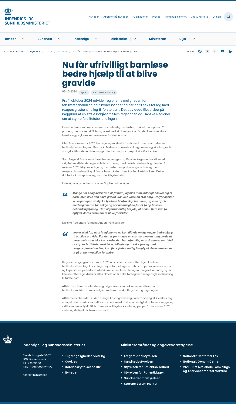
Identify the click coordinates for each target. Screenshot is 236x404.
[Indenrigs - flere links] (95, 39)
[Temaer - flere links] (22, 39)
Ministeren (157, 39)
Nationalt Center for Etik (200, 356)
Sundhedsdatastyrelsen (142, 378)
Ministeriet (118, 39)
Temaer (9, 39)
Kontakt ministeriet (35, 375)
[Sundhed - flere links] (58, 39)
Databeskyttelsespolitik (80, 367)
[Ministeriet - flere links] (134, 39)
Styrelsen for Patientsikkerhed (146, 367)
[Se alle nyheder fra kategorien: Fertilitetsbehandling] (104, 92)
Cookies (71, 362)
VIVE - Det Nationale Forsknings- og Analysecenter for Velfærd (207, 369)
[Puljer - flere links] (193, 39)
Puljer (182, 39)
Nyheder (71, 373)
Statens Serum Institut (140, 384)
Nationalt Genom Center (201, 362)
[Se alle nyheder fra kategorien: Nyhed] (83, 92)
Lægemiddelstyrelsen (140, 356)
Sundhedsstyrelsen (138, 362)
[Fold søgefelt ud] (228, 16)
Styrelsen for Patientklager (144, 373)
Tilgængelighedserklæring (80, 356)
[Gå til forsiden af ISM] (25, 16)
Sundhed (45, 39)
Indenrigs (81, 39)
